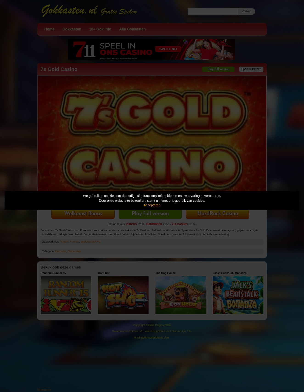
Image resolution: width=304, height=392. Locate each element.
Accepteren (152, 205)
